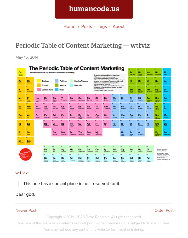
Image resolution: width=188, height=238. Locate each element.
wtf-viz (21, 173)
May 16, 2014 (26, 57)
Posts (86, 26)
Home (70, 26)
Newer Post (25, 210)
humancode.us (94, 8)
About (118, 26)
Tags (102, 26)
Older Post (164, 210)
